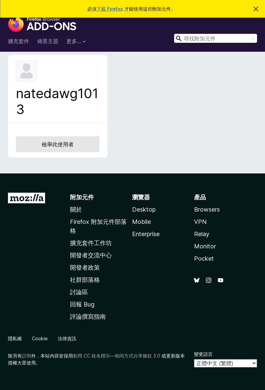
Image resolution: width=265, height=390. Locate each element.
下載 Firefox (110, 9)
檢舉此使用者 (58, 144)
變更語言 (203, 354)
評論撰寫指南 (88, 316)
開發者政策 (85, 267)
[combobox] (215, 38)
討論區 (79, 292)
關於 (76, 209)
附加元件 (82, 197)
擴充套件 (18, 41)
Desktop (144, 209)
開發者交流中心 (91, 255)
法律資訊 (67, 338)
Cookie (40, 338)
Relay (201, 233)
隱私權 (15, 338)
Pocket (204, 258)
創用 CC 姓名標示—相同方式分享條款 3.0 (116, 355)
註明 (26, 355)
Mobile (141, 221)
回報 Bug (82, 304)
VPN (200, 221)
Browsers (207, 209)
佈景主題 (47, 41)
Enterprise (146, 233)
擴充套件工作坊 (91, 242)
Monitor (205, 246)
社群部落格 (85, 279)
